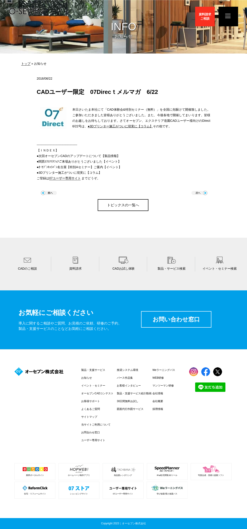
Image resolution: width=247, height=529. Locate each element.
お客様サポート (90, 401)
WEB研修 (158, 377)
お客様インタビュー (129, 385)
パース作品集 (125, 377)
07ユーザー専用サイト (65, 178)
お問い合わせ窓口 (176, 319)
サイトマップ (89, 416)
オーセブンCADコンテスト (97, 393)
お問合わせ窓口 (90, 432)
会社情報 (157, 393)
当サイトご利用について (96, 424)
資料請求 (205, 16)
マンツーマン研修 (163, 385)
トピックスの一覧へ (123, 205)
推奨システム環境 (127, 370)
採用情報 (157, 409)
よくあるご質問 (90, 409)
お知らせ (86, 377)
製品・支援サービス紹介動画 (134, 393)
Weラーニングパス (163, 370)
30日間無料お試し (127, 401)
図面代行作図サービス (130, 409)
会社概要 (157, 401)
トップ (25, 63)
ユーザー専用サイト (93, 440)
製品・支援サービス (93, 370)
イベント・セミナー (93, 385)
